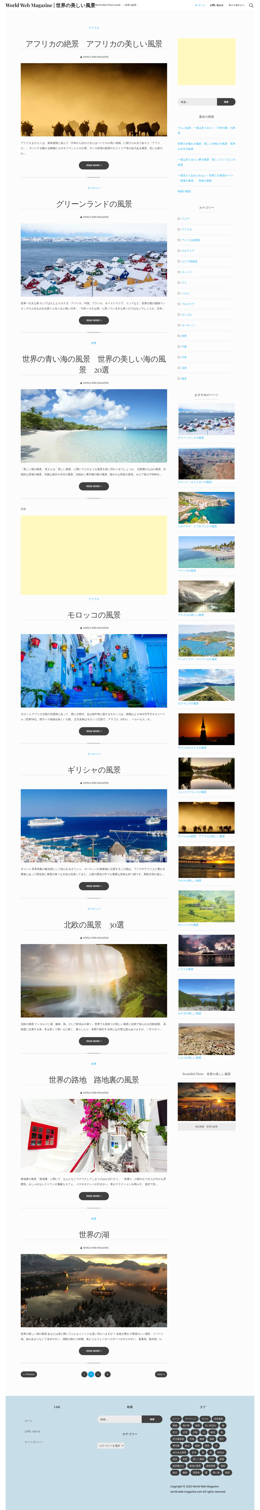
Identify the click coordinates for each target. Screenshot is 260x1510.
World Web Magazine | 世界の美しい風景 (50, 5)
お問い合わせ (216, 5)
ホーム (200, 5)
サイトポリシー (236, 5)
